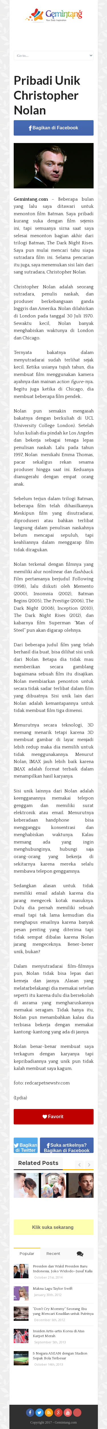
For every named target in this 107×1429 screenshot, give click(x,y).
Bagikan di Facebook (53, 128)
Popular (27, 1253)
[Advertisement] (54, 36)
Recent (53, 1253)
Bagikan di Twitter (25, 1148)
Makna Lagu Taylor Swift (52, 1289)
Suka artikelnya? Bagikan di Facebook (67, 1148)
